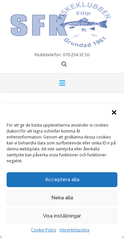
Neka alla (62, 198)
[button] (114, 112)
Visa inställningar (62, 216)
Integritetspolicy (75, 230)
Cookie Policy (43, 230)
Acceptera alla (62, 179)
